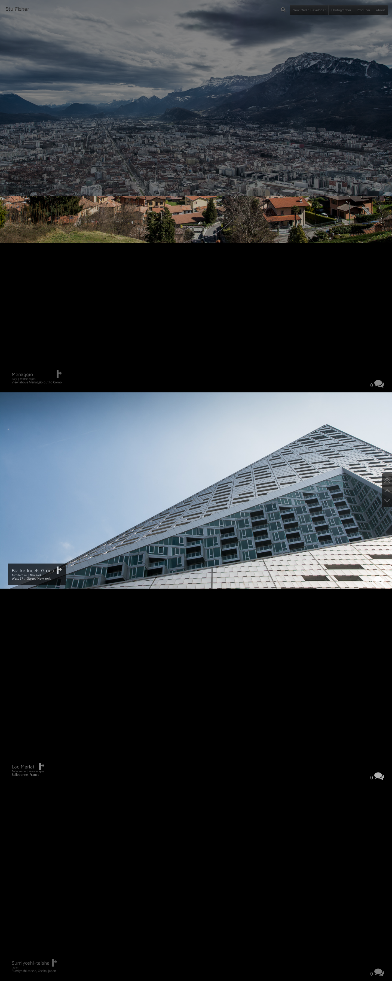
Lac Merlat (23, 767)
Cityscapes (18, 182)
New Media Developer (309, 10)
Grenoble (21, 178)
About (380, 10)
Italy (14, 378)
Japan (15, 967)
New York (35, 575)
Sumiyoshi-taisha (31, 963)
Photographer (341, 10)
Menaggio (22, 374)
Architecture (19, 575)
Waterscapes (28, 378)
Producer (363, 10)
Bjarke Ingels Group (33, 570)
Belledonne (19, 771)
